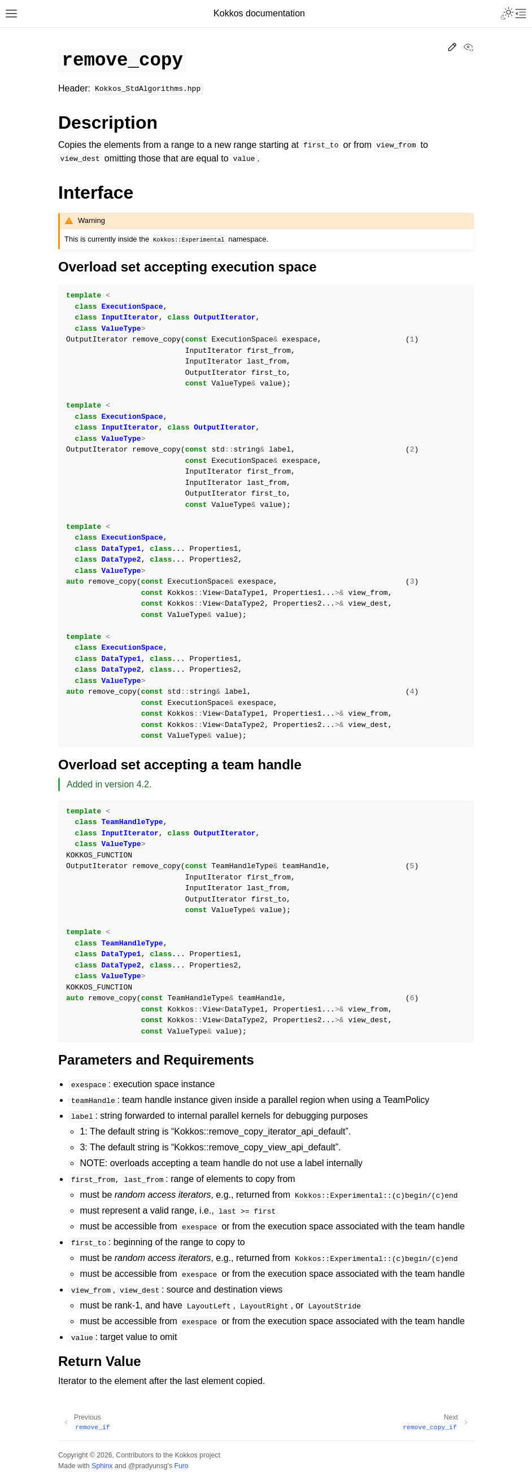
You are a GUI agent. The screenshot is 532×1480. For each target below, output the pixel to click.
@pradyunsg (148, 1466)
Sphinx (101, 1466)
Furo (181, 1466)
